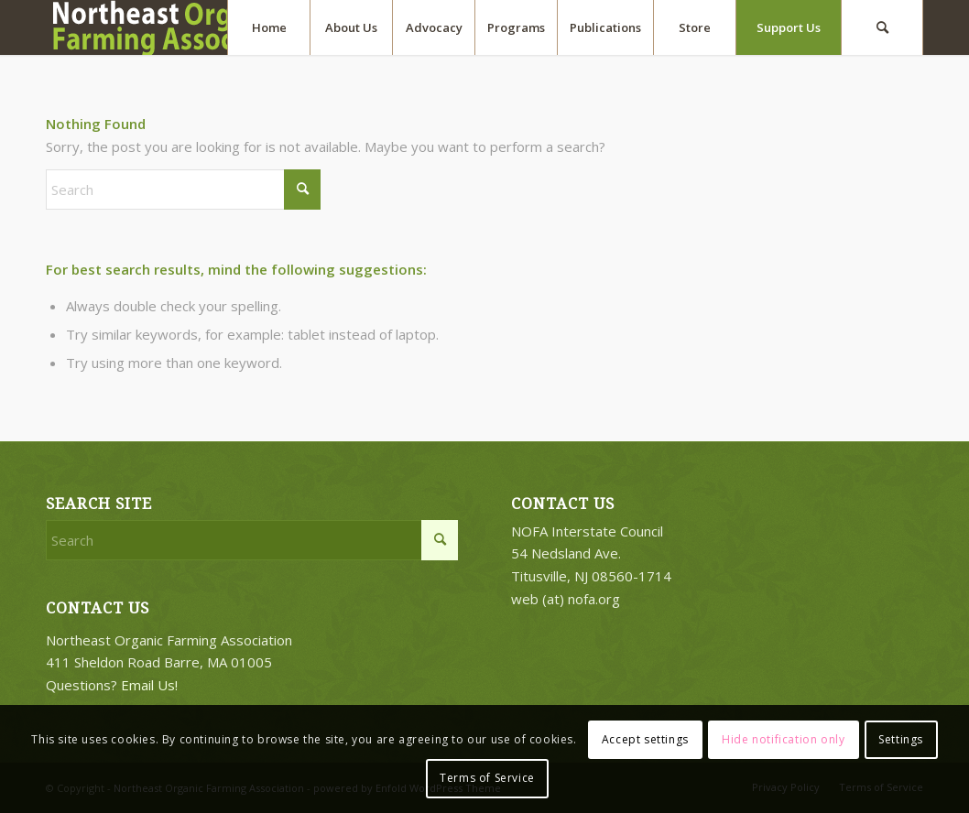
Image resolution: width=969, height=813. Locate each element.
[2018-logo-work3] (201, 27)
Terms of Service (487, 778)
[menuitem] (268, 27)
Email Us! (149, 685)
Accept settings (645, 739)
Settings (900, 739)
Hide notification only (783, 739)
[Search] (882, 27)
